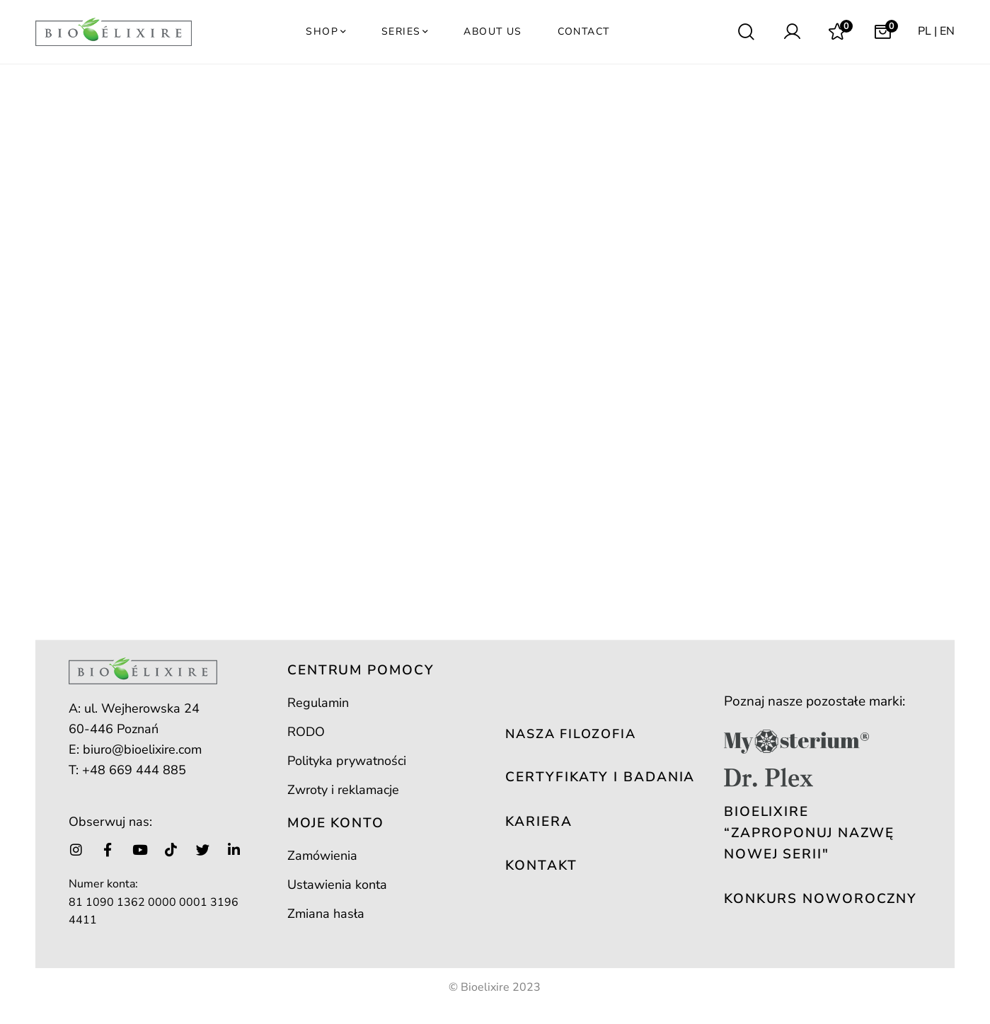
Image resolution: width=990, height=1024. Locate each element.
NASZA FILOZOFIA (570, 733)
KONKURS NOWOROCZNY (820, 899)
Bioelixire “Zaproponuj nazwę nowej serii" (809, 833)
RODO (306, 731)
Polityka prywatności (346, 760)
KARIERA (538, 821)
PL (924, 31)
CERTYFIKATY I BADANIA (600, 777)
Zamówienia (322, 855)
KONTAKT (541, 865)
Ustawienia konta (337, 884)
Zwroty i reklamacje (343, 789)
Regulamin (318, 702)
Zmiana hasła (325, 913)
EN (947, 31)
